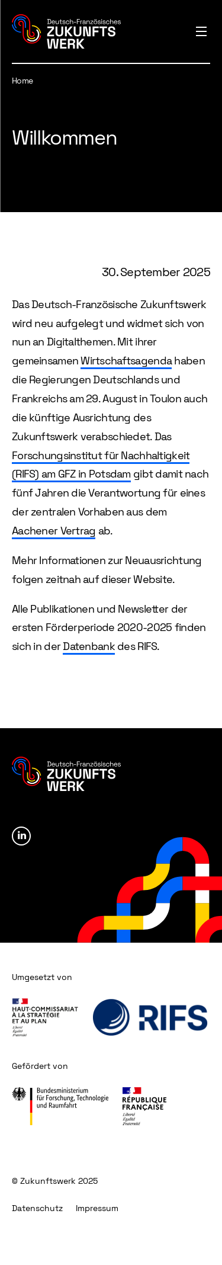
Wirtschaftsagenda (126, 360)
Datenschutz (37, 1208)
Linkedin (21, 836)
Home (22, 80)
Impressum (97, 1208)
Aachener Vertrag (53, 530)
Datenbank (89, 646)
